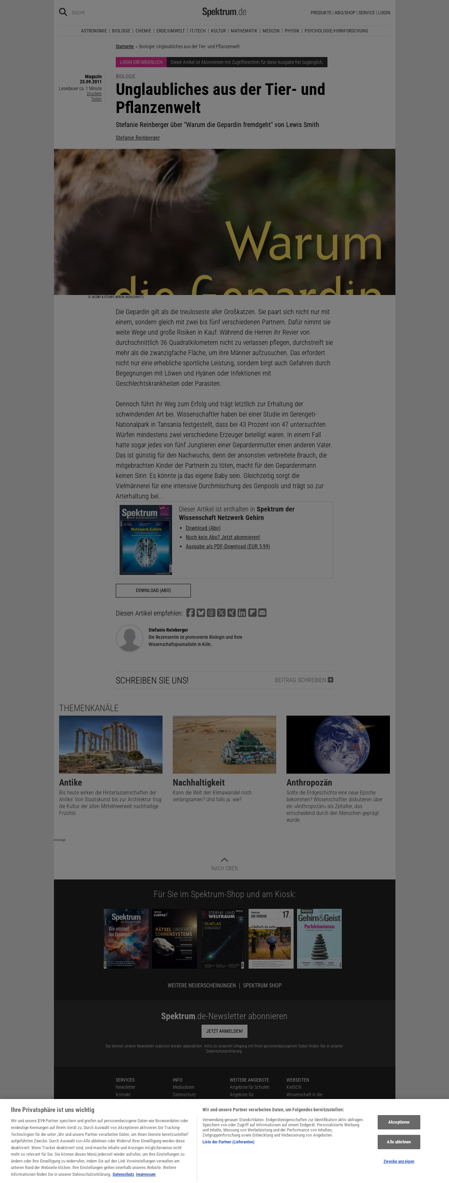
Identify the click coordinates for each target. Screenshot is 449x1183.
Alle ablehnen (399, 1152)
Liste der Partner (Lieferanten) (228, 1152)
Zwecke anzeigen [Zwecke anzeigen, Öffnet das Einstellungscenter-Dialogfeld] (398, 1171)
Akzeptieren (398, 1132)
